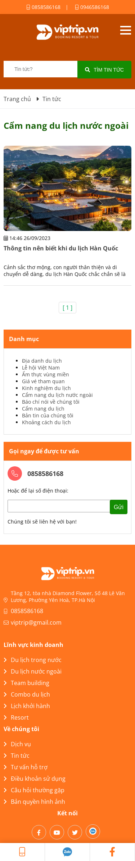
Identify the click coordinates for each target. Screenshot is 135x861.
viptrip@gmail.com (36, 622)
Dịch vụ (17, 744)
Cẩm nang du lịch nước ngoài (57, 394)
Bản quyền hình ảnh (34, 802)
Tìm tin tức (104, 70)
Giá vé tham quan (43, 381)
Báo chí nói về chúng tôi (51, 401)
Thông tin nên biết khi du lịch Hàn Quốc (61, 248)
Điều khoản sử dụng (35, 779)
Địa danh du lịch (42, 360)
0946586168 (92, 7)
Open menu (125, 30)
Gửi (118, 507)
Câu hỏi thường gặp (34, 790)
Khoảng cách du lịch (46, 422)
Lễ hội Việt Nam (41, 367)
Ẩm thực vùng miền (45, 374)
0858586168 (43, 7)
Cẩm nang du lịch (43, 408)
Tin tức (17, 756)
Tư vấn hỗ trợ (26, 767)
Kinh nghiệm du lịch (46, 388)
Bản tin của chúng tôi (47, 415)
